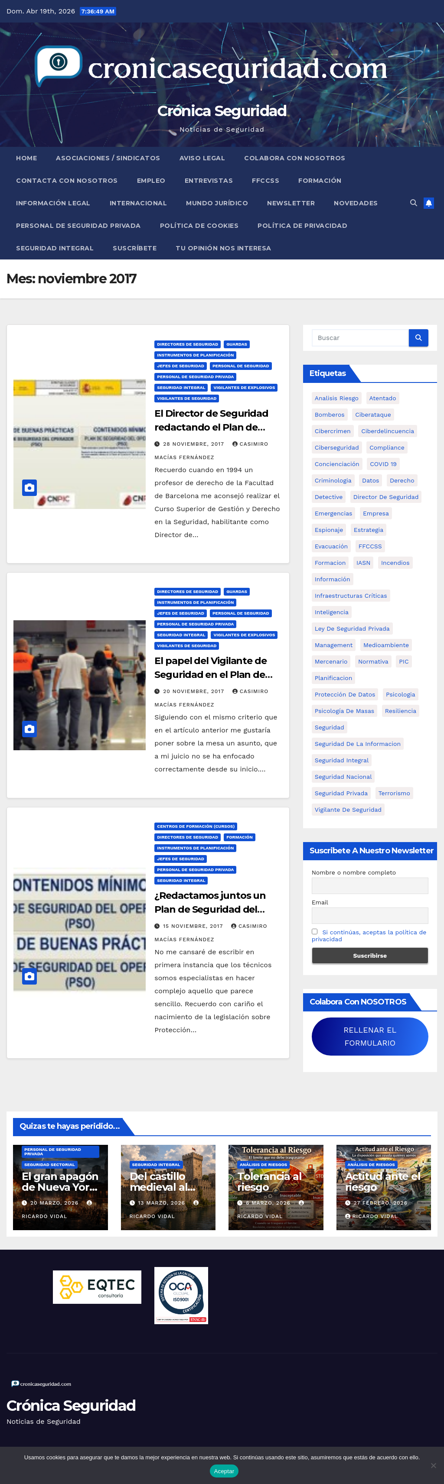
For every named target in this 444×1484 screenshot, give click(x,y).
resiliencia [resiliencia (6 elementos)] (401, 710)
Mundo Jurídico (217, 203)
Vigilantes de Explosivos (244, 387)
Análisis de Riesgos (263, 1164)
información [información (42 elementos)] (332, 579)
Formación (320, 181)
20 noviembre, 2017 (194, 691)
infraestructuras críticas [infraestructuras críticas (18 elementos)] (351, 595)
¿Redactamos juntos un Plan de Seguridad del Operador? (210, 909)
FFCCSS (265, 181)
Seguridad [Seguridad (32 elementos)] (329, 727)
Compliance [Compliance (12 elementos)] (387, 447)
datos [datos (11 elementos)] (370, 480)
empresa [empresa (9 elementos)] (376, 513)
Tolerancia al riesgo (269, 1181)
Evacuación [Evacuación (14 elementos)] (331, 546)
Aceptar (224, 1471)
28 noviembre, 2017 (194, 444)
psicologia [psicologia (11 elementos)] (400, 694)
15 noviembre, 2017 (194, 926)
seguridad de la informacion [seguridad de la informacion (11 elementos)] (358, 743)
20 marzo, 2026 (55, 1203)
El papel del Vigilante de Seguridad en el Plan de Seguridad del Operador (210, 674)
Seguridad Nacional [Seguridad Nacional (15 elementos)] (343, 776)
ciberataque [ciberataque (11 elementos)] (373, 414)
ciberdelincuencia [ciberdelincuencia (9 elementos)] (387, 431)
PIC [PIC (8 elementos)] (403, 661)
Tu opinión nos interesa (223, 248)
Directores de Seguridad (187, 344)
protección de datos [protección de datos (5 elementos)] (345, 694)
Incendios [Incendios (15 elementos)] (395, 562)
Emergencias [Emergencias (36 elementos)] (334, 513)
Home (26, 158)
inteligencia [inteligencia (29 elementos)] (332, 612)
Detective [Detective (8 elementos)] (329, 496)
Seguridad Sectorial (49, 1164)
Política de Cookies (199, 226)
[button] (413, 203)
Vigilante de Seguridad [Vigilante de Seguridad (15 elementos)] (348, 809)
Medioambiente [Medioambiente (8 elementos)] (386, 645)
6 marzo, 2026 (269, 1203)
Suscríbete (135, 248)
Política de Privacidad (302, 226)
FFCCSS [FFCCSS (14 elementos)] (370, 546)
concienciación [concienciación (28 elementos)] (337, 463)
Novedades (356, 203)
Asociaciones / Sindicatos (108, 158)
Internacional (138, 203)
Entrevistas (209, 181)
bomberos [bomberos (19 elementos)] (330, 414)
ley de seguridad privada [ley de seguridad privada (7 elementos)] (352, 628)
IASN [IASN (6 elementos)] (363, 562)
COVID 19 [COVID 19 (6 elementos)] (383, 463)
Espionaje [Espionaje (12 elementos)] (329, 529)
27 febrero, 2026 (380, 1203)
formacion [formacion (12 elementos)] (330, 562)
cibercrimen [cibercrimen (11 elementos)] (333, 431)
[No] (433, 1465)
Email (320, 902)
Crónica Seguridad (221, 111)
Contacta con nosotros (67, 181)
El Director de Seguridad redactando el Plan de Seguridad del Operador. (211, 427)
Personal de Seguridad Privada (78, 226)
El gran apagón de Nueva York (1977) (60, 1187)
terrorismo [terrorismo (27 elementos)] (394, 793)
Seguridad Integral (55, 248)
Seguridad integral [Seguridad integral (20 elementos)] (342, 760)
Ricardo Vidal (371, 1216)
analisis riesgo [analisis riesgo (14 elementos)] (337, 398)
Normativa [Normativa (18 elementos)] (373, 661)
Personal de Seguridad (240, 365)
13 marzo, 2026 (162, 1203)
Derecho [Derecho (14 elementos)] (402, 480)
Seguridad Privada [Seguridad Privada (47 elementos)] (341, 793)
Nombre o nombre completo (354, 872)
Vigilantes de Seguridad (186, 398)
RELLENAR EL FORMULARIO (369, 1036)
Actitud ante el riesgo (383, 1181)
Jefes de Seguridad (180, 365)
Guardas (236, 344)
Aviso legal (202, 158)
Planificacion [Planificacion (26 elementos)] (334, 677)
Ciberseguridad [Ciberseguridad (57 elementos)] (337, 447)
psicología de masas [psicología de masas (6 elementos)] (345, 710)
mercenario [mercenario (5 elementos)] (331, 661)
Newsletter (291, 203)
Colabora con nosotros (295, 158)
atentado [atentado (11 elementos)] (382, 398)
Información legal (53, 203)
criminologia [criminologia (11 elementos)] (333, 480)
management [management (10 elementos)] (334, 645)
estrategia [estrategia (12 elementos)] (368, 529)
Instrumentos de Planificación (195, 355)
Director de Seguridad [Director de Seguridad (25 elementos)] (386, 496)
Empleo (151, 181)
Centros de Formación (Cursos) (196, 826)
